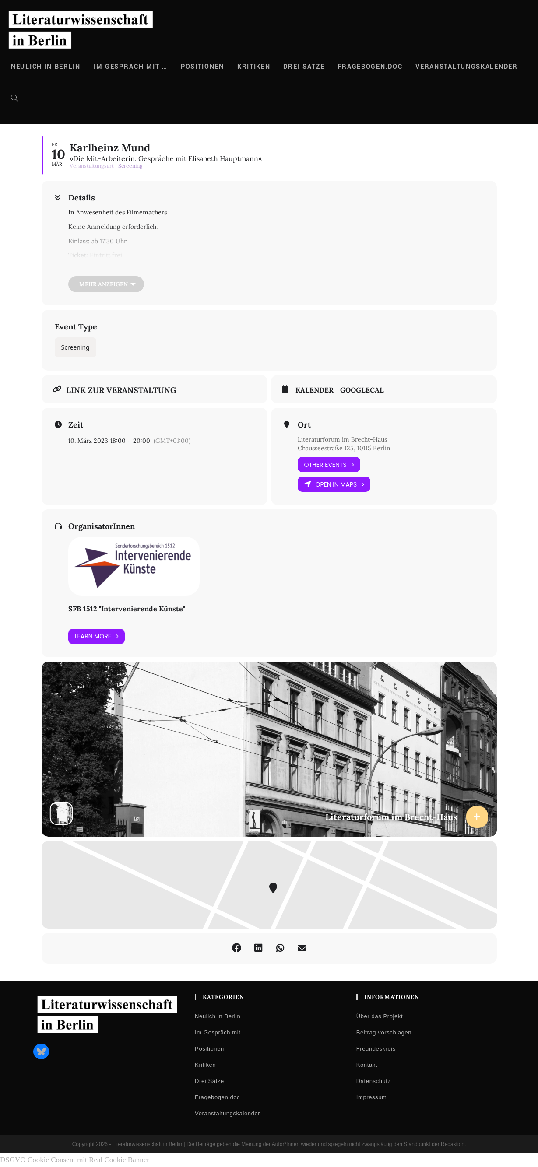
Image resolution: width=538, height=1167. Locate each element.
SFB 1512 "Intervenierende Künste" (126, 608)
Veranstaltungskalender (227, 1113)
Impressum (371, 1097)
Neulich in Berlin (217, 1016)
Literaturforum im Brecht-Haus (342, 439)
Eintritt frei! (107, 255)
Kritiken (205, 1065)
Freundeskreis (376, 1048)
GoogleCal (362, 390)
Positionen (209, 1048)
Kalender (314, 390)
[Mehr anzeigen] (106, 284)
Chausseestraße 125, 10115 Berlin (344, 448)
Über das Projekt (379, 1016)
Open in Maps (334, 484)
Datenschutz (373, 1081)
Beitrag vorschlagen (383, 1032)
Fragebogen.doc (217, 1097)
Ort (304, 425)
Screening (75, 347)
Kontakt (366, 1065)
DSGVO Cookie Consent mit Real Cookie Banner (74, 1160)
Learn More (97, 636)
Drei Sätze (209, 1081)
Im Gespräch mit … (221, 1032)
